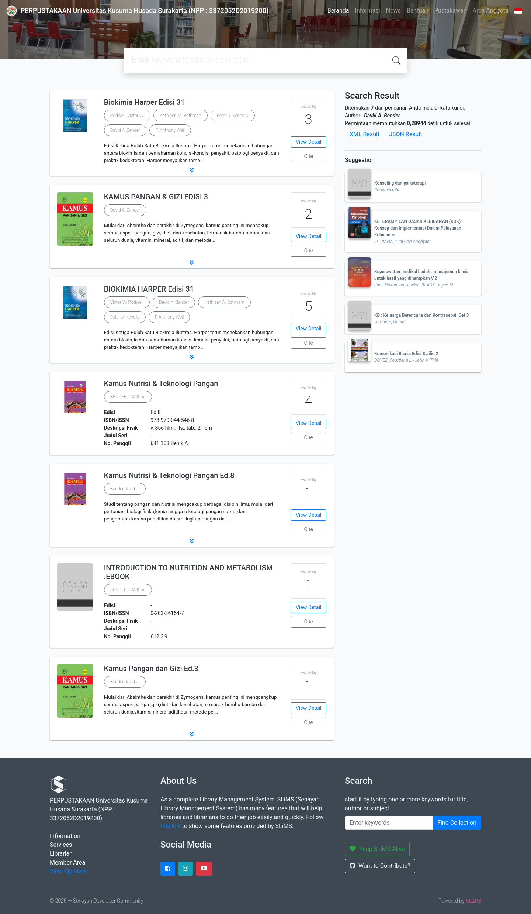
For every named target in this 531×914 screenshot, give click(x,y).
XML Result (364, 134)
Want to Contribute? (380, 865)
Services (61, 844)
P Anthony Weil (169, 317)
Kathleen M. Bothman (180, 115)
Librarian (61, 853)
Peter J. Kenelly (124, 317)
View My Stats (68, 871)
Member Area (67, 862)
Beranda (338, 10)
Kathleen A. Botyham (224, 302)
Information (65, 835)
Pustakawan (450, 10)
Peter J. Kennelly (233, 115)
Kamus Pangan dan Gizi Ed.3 (151, 668)
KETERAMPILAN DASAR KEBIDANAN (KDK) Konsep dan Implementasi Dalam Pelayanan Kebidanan (417, 228)
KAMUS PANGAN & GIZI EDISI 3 (156, 196)
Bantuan (417, 10)
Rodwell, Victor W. (127, 115)
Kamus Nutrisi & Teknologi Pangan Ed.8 (169, 475)
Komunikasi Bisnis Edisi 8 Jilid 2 (406, 353)
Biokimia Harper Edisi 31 (144, 102)
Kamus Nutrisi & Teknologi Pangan (161, 383)
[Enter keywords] (389, 823)
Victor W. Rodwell (126, 302)
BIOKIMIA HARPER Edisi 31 (149, 289)
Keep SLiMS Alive (377, 848)
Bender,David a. (124, 488)
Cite (308, 156)
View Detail (308, 142)
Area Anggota (491, 10)
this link (170, 825)
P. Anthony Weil (170, 130)
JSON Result (405, 134)
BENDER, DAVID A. (128, 396)
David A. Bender (125, 130)
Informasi (367, 10)
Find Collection (456, 822)
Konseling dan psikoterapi (400, 183)
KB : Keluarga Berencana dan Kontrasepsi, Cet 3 (421, 315)
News (393, 10)
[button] (192, 170)
